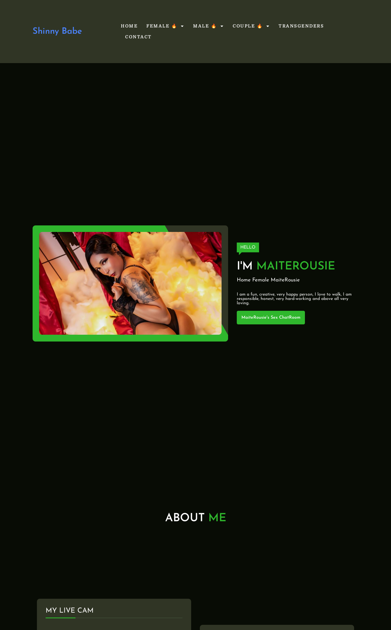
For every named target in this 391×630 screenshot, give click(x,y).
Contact (138, 37)
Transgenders (301, 26)
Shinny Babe (57, 31)
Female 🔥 (165, 26)
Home (129, 26)
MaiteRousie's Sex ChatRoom (270, 317)
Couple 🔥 (251, 26)
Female (260, 280)
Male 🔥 (208, 26)
